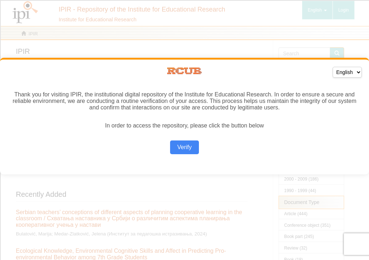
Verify (184, 147)
